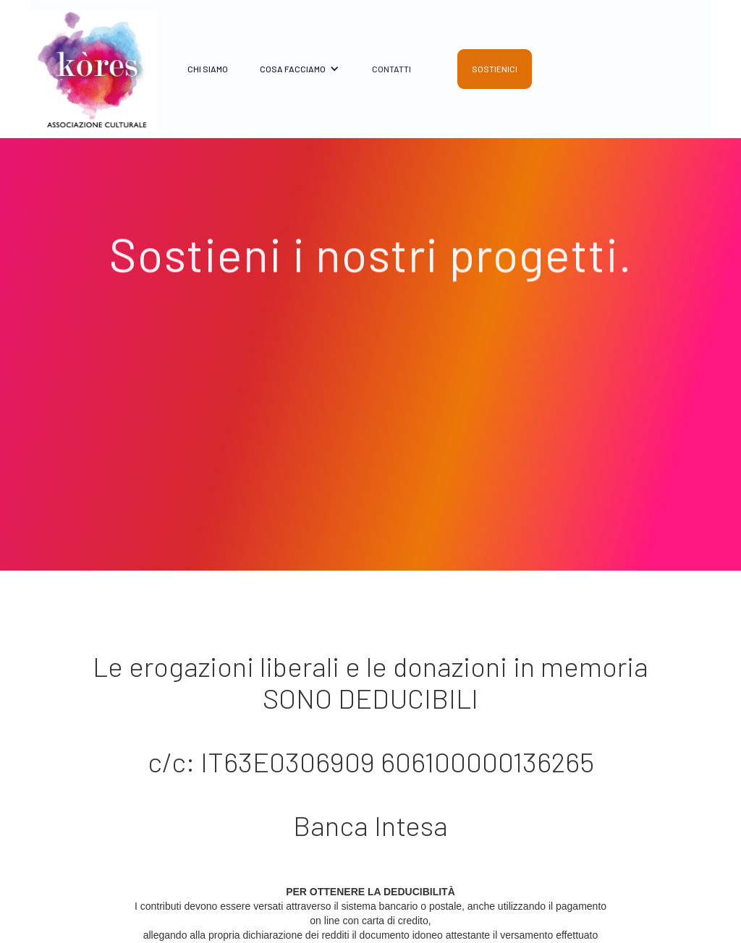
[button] (292, 74)
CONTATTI (391, 69)
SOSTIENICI (494, 69)
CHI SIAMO (207, 69)
